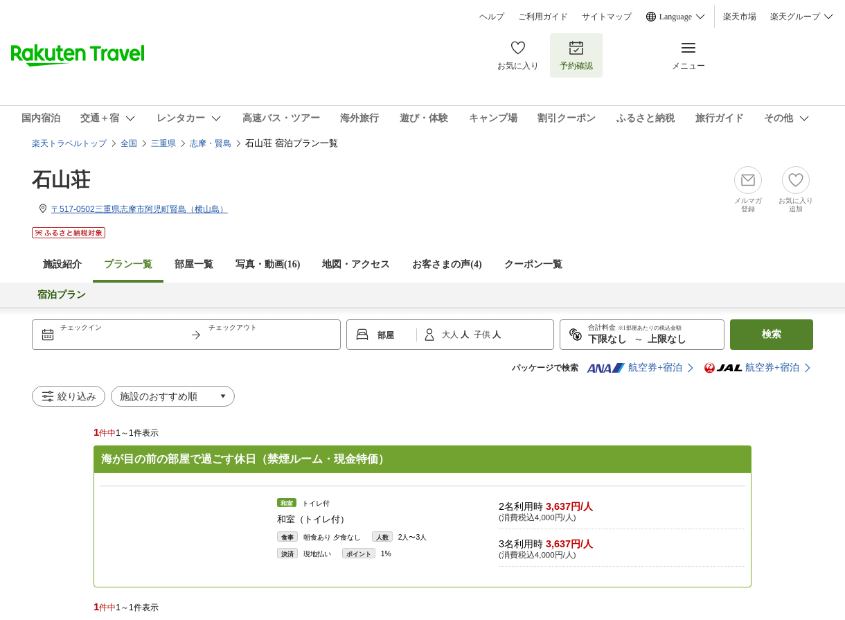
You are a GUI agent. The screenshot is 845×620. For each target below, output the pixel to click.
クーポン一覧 (533, 264)
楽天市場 (739, 16)
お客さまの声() (446, 264)
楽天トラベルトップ (69, 143)
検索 (771, 334)
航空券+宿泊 (634, 367)
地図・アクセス (356, 264)
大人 (451, 334)
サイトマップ (607, 16)
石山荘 (61, 180)
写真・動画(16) (267, 264)
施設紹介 (62, 264)
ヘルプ (491, 16)
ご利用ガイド (543, 16)
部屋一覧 (194, 264)
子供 (483, 334)
